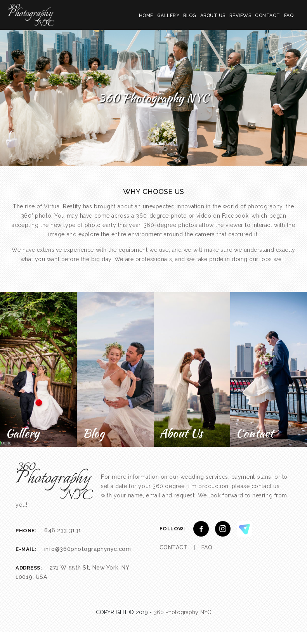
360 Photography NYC (183, 612)
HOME (146, 15)
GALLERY (168, 15)
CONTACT (267, 15)
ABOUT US (212, 15)
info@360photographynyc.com (87, 549)
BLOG (189, 15)
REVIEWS (240, 15)
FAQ (288, 15)
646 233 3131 (63, 530)
